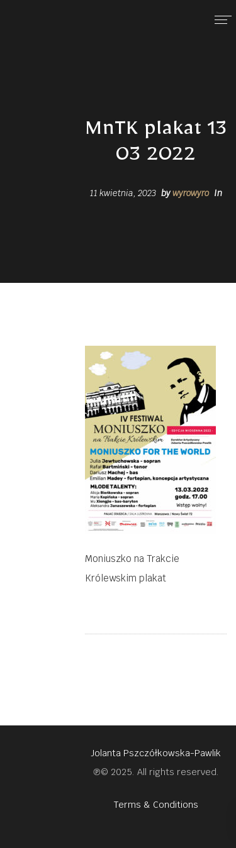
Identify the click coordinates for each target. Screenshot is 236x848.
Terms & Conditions (156, 804)
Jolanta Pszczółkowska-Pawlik (156, 753)
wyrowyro (190, 193)
